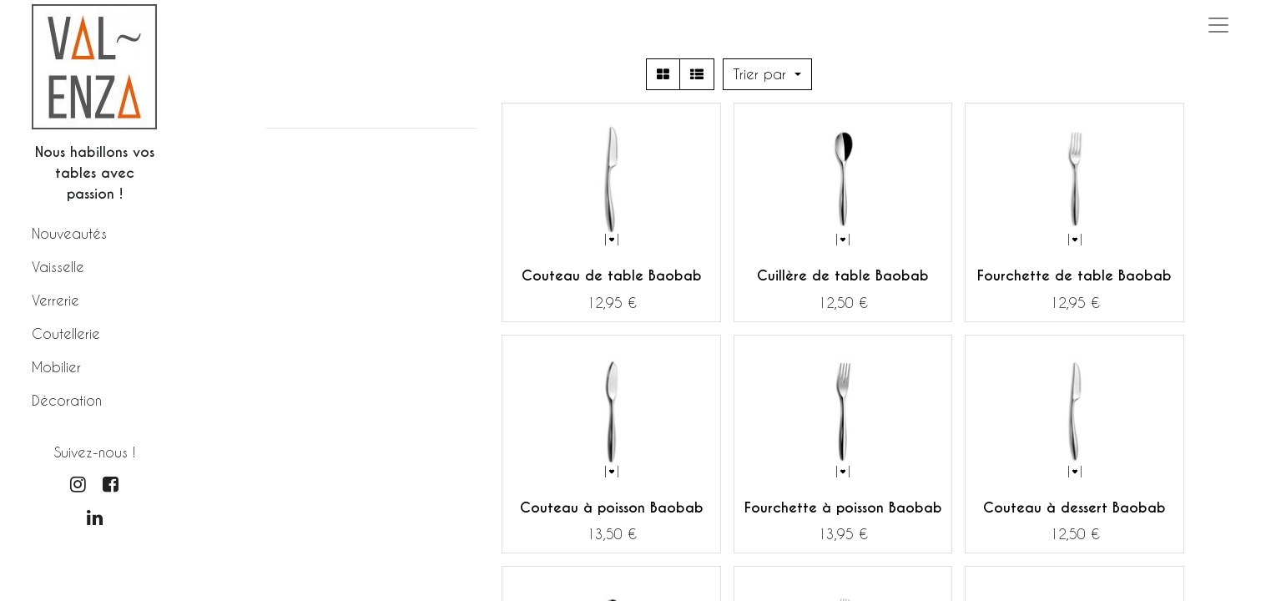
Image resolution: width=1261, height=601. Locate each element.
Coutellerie (66, 333)
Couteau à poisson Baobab (612, 508)
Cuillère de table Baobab (843, 276)
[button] (767, 74)
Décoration (67, 400)
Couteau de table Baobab (612, 276)
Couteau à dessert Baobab (1074, 508)
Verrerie (55, 300)
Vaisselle (58, 267)
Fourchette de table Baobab (1074, 276)
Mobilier (56, 367)
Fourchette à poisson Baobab (843, 508)
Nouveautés (69, 233)
